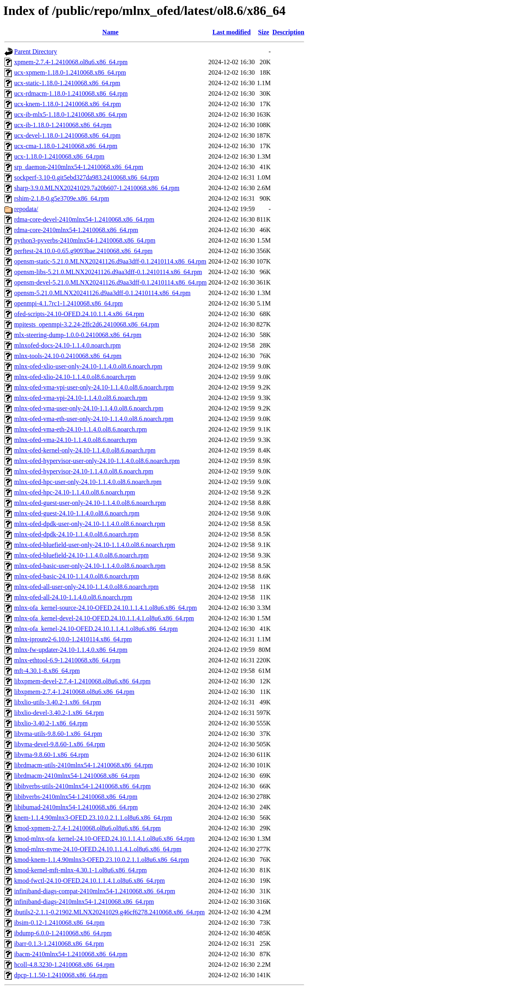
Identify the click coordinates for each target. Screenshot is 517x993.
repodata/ (26, 208)
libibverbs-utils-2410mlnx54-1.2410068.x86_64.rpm (82, 786)
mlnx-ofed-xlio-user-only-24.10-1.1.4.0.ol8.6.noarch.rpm (88, 366)
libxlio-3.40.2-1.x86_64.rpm (51, 723)
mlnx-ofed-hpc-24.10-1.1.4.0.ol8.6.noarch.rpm (74, 492)
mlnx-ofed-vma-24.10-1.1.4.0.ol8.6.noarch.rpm (75, 439)
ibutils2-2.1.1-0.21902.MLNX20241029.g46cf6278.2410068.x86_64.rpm (109, 912)
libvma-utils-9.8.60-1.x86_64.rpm (58, 733)
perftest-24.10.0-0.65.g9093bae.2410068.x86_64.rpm (83, 250)
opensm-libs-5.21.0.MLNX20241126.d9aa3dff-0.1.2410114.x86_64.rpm (108, 271)
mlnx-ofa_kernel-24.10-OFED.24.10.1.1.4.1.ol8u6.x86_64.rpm (96, 628)
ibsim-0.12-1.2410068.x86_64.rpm (59, 922)
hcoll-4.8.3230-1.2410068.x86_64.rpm (64, 964)
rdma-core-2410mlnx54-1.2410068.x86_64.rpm (76, 229)
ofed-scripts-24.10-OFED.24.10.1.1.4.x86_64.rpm (79, 313)
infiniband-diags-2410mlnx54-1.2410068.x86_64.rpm (84, 901)
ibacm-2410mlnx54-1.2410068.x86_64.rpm (70, 954)
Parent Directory (35, 51)
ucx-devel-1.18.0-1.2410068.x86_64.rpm (67, 135)
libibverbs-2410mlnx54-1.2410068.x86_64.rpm (75, 796)
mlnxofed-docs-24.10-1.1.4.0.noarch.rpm (67, 345)
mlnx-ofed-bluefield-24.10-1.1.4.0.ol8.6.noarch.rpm (81, 555)
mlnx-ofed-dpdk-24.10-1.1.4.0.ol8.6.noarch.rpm (76, 534)
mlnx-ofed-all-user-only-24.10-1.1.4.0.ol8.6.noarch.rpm (86, 586)
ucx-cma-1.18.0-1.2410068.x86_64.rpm (66, 145)
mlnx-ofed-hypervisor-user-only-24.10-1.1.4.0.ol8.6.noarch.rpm (97, 460)
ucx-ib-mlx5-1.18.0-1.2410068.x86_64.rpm (70, 114)
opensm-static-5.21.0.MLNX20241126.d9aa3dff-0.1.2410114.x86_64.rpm (110, 261)
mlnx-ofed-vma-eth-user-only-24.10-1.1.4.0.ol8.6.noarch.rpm (93, 418)
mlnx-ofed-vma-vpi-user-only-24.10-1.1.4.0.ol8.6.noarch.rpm (94, 387)
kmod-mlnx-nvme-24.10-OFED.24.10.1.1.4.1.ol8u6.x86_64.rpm (97, 849)
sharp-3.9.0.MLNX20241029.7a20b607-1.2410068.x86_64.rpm (96, 187)
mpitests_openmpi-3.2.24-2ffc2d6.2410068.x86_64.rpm (86, 324)
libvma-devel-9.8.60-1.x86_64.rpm (59, 744)
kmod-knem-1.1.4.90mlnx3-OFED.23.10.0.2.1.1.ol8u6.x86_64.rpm (101, 859)
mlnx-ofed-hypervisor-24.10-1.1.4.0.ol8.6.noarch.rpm (83, 471)
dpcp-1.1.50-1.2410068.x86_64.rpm (61, 975)
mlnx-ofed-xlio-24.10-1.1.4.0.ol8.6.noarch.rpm (75, 376)
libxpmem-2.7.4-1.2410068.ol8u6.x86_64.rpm (74, 691)
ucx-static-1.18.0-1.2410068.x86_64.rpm (67, 83)
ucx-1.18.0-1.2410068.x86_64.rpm (59, 156)
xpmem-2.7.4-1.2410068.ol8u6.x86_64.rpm (71, 62)
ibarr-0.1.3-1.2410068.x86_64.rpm (59, 943)
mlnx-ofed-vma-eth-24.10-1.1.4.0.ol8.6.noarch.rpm (80, 429)
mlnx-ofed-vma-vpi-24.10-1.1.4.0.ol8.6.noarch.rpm (80, 397)
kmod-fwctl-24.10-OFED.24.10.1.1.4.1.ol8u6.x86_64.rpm (89, 880)
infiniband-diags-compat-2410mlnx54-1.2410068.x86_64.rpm (94, 891)
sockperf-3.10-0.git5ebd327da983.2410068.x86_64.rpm (86, 177)
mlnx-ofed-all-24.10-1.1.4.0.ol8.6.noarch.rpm (73, 597)
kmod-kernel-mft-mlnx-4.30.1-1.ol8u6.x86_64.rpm (80, 870)
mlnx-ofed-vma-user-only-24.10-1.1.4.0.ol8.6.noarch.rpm (88, 408)
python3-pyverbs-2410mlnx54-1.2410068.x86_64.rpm (85, 240)
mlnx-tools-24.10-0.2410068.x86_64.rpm (68, 355)
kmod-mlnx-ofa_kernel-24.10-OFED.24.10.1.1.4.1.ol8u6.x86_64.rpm (104, 838)
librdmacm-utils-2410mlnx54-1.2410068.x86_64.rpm (83, 765)
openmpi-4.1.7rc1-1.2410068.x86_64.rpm (68, 303)
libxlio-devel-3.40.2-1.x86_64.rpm (59, 712)
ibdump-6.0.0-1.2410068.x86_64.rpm (62, 933)
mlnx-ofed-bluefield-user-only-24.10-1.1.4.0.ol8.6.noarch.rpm (94, 544)
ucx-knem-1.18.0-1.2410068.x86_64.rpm (67, 104)
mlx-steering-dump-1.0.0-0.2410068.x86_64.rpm (77, 334)
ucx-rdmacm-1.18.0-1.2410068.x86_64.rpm (71, 93)
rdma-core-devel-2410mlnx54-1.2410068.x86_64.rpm (84, 219)
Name (110, 32)
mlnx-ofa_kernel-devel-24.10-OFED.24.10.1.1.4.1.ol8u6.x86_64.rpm (104, 618)
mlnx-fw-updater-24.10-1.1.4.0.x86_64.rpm (71, 649)
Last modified (231, 32)
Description (288, 32)
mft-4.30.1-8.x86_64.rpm (47, 670)
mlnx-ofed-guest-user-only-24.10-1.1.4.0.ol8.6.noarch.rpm (90, 502)
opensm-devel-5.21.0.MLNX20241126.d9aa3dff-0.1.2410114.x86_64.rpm (110, 282)
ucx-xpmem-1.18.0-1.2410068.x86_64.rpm (70, 72)
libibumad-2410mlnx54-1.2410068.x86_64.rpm (76, 807)
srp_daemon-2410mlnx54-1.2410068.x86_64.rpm (78, 166)
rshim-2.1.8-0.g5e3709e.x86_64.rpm (61, 198)
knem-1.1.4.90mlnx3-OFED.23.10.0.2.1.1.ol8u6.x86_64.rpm (93, 817)
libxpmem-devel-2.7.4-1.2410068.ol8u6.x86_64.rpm (82, 681)
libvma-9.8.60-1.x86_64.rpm (51, 754)
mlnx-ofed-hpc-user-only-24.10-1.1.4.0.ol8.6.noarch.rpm (88, 481)
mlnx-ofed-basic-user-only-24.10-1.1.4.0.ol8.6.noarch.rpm (90, 565)
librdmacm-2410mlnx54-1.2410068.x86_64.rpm (77, 775)
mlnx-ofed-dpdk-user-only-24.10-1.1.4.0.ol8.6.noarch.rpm (89, 523)
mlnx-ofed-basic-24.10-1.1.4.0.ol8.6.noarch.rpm (76, 576)
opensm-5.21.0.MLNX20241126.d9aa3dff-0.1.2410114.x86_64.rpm (102, 292)
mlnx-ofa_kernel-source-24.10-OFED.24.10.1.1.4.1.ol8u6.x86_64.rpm (105, 607)
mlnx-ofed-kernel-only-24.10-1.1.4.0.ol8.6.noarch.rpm (85, 450)
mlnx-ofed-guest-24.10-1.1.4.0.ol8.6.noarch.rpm (76, 513)
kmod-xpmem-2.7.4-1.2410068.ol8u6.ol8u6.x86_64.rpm (87, 828)
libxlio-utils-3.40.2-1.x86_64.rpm (57, 702)
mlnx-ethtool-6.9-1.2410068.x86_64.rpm (67, 660)
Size (263, 32)
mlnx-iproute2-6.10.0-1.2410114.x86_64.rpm (73, 639)
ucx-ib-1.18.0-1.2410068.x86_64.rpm (62, 125)
